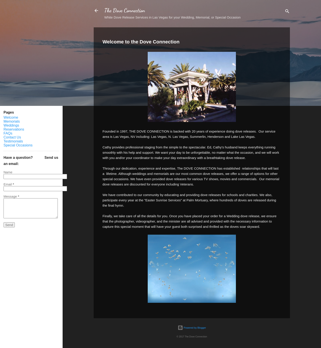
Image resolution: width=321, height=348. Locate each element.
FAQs (8, 133)
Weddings (11, 125)
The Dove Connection (124, 10)
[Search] (287, 12)
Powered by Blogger (192, 327)
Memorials (12, 121)
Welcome (11, 117)
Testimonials (13, 141)
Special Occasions (18, 145)
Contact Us (12, 137)
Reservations (14, 129)
